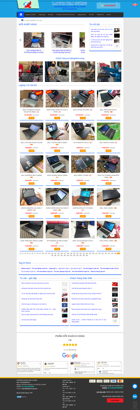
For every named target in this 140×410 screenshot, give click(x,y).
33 (115, 253)
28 (99, 253)
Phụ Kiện (50, 14)
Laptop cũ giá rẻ (26, 268)
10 (42, 253)
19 (71, 253)
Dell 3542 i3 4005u (108, 208)
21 (77, 253)
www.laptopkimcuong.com (29, 388)
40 (68, 255)
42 (74, 255)
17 (64, 253)
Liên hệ (109, 14)
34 (118, 253)
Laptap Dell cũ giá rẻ (63, 268)
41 (71, 255)
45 (83, 255)
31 (109, 253)
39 (64, 255)
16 (61, 253)
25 (90, 253)
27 (96, 253)
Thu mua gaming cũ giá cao (62, 271)
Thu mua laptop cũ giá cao (28, 271)
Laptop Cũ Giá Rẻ (30, 14)
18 (68, 253)
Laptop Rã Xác (82, 14)
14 (55, 253)
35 (52, 255)
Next (82, 40)
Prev (21, 40)
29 (102, 253)
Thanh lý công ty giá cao (98, 271)
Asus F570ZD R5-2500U (83, 110)
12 (49, 253)
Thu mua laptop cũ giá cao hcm (109, 268)
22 (80, 253)
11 (46, 253)
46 (86, 255)
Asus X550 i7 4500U (108, 241)
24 (86, 253)
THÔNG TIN (100, 14)
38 (61, 255)
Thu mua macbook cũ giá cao (80, 271)
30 (105, 253)
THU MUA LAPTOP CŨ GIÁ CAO (65, 14)
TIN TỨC (91, 14)
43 (77, 255)
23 (83, 253)
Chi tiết (32, 118)
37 (58, 255)
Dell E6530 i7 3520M (83, 175)
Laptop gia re (53, 268)
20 (74, 253)
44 (80, 255)
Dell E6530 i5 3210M (108, 142)
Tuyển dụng (42, 14)
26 (93, 253)
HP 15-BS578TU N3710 (82, 142)
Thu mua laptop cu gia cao (39, 268)
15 (58, 253)
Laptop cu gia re (67, 380)
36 (55, 255)
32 (112, 253)
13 (52, 253)
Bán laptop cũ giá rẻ (76, 268)
